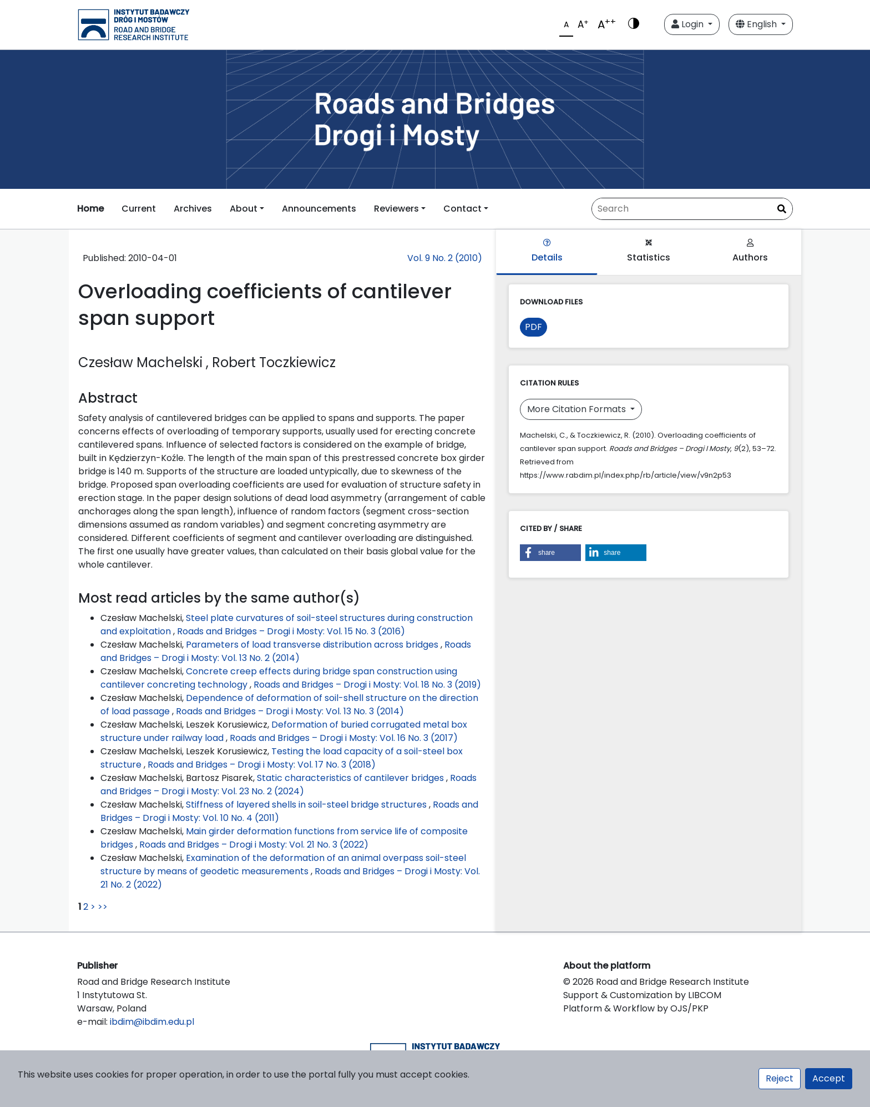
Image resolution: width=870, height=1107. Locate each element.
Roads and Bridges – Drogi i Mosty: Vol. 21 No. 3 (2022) (253, 844)
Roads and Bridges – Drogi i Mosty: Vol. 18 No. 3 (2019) (367, 684)
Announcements (319, 208)
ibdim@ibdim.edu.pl (152, 1021)
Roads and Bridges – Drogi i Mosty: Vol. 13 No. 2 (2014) (285, 651)
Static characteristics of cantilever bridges (351, 778)
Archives (193, 208)
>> (103, 906)
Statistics (648, 251)
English (757, 24)
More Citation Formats (577, 409)
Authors (750, 251)
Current (139, 208)
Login (688, 24)
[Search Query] (692, 208)
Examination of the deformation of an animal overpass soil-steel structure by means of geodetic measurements (283, 864)
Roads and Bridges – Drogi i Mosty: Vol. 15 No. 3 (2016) (291, 631)
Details (547, 251)
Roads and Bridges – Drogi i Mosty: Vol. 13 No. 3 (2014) (290, 711)
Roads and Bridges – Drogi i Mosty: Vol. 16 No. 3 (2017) (344, 738)
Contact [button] (462, 208)
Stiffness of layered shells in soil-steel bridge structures (307, 804)
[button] (550, 552)
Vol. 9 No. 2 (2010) (444, 258)
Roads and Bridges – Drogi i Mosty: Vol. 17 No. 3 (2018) (262, 764)
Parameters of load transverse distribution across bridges (313, 644)
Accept (828, 1078)
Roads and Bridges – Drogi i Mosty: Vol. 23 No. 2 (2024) (288, 785)
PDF (533, 326)
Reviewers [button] (396, 208)
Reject (779, 1078)
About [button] (243, 208)
